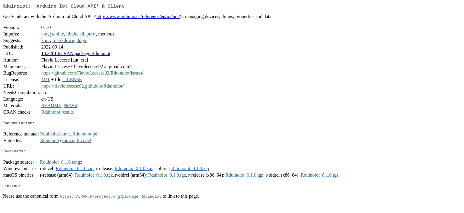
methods (106, 35)
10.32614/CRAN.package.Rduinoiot (75, 54)
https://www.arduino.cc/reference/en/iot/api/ (138, 17)
